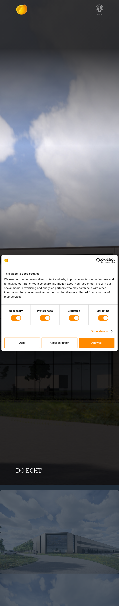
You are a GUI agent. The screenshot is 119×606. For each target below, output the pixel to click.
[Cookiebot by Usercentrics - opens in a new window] (99, 260)
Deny (22, 342)
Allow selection (59, 342)
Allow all (96, 342)
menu (99, 8)
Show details (99, 331)
